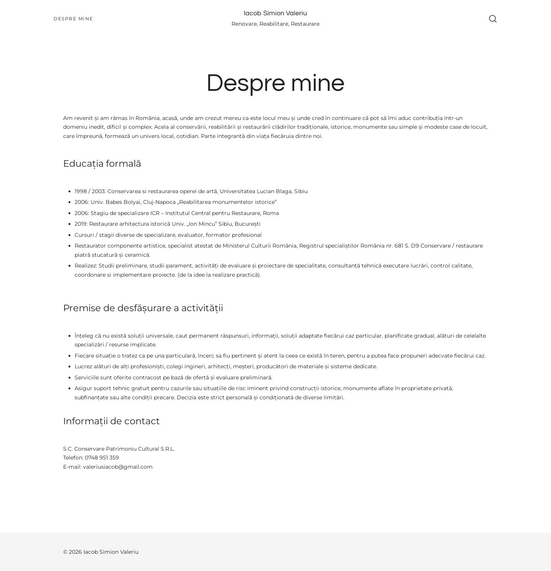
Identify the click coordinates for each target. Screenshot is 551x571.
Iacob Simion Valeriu (275, 13)
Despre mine (73, 18)
